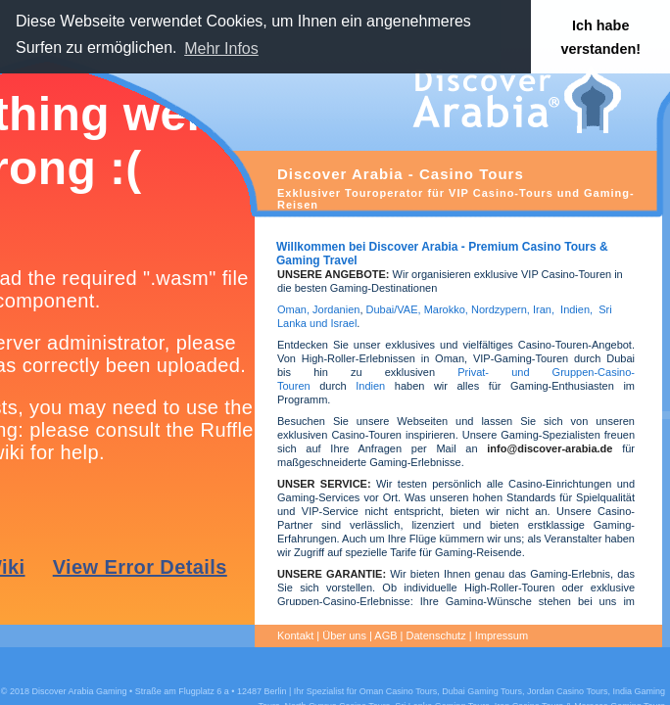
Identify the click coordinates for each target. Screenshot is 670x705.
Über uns (344, 635)
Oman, (293, 309)
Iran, (543, 309)
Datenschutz (436, 635)
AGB (385, 635)
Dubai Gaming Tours (482, 691)
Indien (370, 386)
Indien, (576, 309)
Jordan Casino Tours (567, 691)
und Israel (332, 323)
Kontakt (295, 635)
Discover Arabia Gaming (78, 691)
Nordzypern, (500, 309)
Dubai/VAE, (393, 309)
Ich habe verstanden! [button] (600, 37)
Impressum (501, 635)
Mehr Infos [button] (221, 48)
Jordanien (335, 309)
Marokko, (447, 309)
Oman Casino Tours (398, 691)
